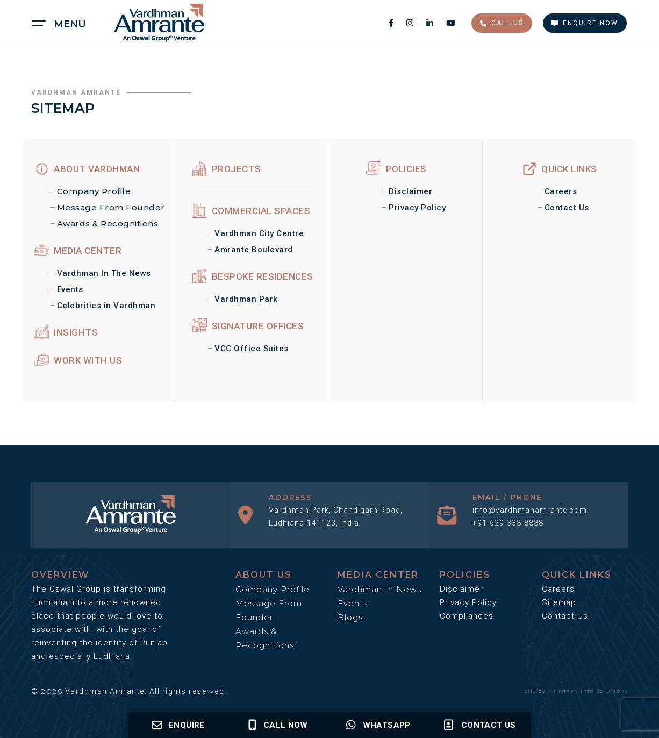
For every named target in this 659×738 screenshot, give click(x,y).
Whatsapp (378, 725)
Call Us (502, 23)
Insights (66, 332)
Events (70, 289)
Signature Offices (248, 326)
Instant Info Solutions (591, 690)
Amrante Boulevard (253, 249)
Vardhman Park (246, 299)
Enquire (178, 725)
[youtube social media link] (450, 23)
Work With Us (78, 360)
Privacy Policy (417, 207)
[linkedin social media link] (430, 23)
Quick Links (559, 169)
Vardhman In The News (104, 273)
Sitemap (559, 602)
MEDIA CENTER (78, 250)
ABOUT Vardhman (87, 169)
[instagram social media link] (411, 23)
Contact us (479, 725)
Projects (226, 169)
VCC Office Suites (251, 348)
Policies (396, 169)
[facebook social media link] (392, 23)
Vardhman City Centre (259, 233)
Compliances (466, 616)
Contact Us (567, 207)
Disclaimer (410, 191)
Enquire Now (584, 23)
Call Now (278, 725)
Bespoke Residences (252, 276)
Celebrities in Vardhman (106, 305)
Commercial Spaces (251, 210)
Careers (561, 191)
